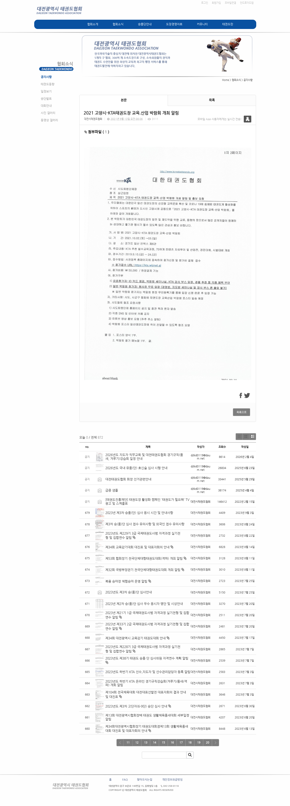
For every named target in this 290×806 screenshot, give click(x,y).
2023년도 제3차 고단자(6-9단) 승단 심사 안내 (136, 706)
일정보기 (46, 91)
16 (172, 742)
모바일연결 (230, 2)
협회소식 (118, 24)
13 (145, 742)
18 (189, 742)
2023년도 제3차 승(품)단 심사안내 (128, 592)
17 (181, 742)
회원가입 (216, 2)
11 (128, 742)
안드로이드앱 (247, 2)
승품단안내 (145, 24)
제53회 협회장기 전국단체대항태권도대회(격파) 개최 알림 (144, 558)
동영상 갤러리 (49, 120)
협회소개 (92, 24)
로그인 (204, 2)
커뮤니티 (202, 24)
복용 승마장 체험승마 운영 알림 (126, 581)
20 (207, 742)
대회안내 (46, 105)
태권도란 (227, 24)
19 (198, 742)
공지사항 (46, 77)
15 (163, 742)
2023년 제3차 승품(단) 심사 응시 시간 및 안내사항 (139, 512)
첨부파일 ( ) (96, 132)
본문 (124, 100)
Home (225, 80)
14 (154, 742)
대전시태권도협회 (93, 118)
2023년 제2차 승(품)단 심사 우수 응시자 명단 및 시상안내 (144, 603)
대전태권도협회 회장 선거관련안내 (128, 479)
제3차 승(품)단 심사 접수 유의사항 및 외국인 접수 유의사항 (144, 524)
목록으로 (241, 412)
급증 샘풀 (112, 490)
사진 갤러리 (48, 113)
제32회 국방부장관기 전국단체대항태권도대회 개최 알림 (142, 570)
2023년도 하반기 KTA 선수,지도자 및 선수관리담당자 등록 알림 (147, 672)
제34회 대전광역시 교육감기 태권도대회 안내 (135, 638)
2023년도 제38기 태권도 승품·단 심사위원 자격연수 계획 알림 (146, 658)
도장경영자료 (174, 24)
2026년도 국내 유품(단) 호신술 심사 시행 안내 (136, 468)
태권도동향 (47, 84)
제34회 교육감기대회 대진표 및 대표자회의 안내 (137, 547)
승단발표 (46, 98)
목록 (212, 100)
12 (136, 742)
